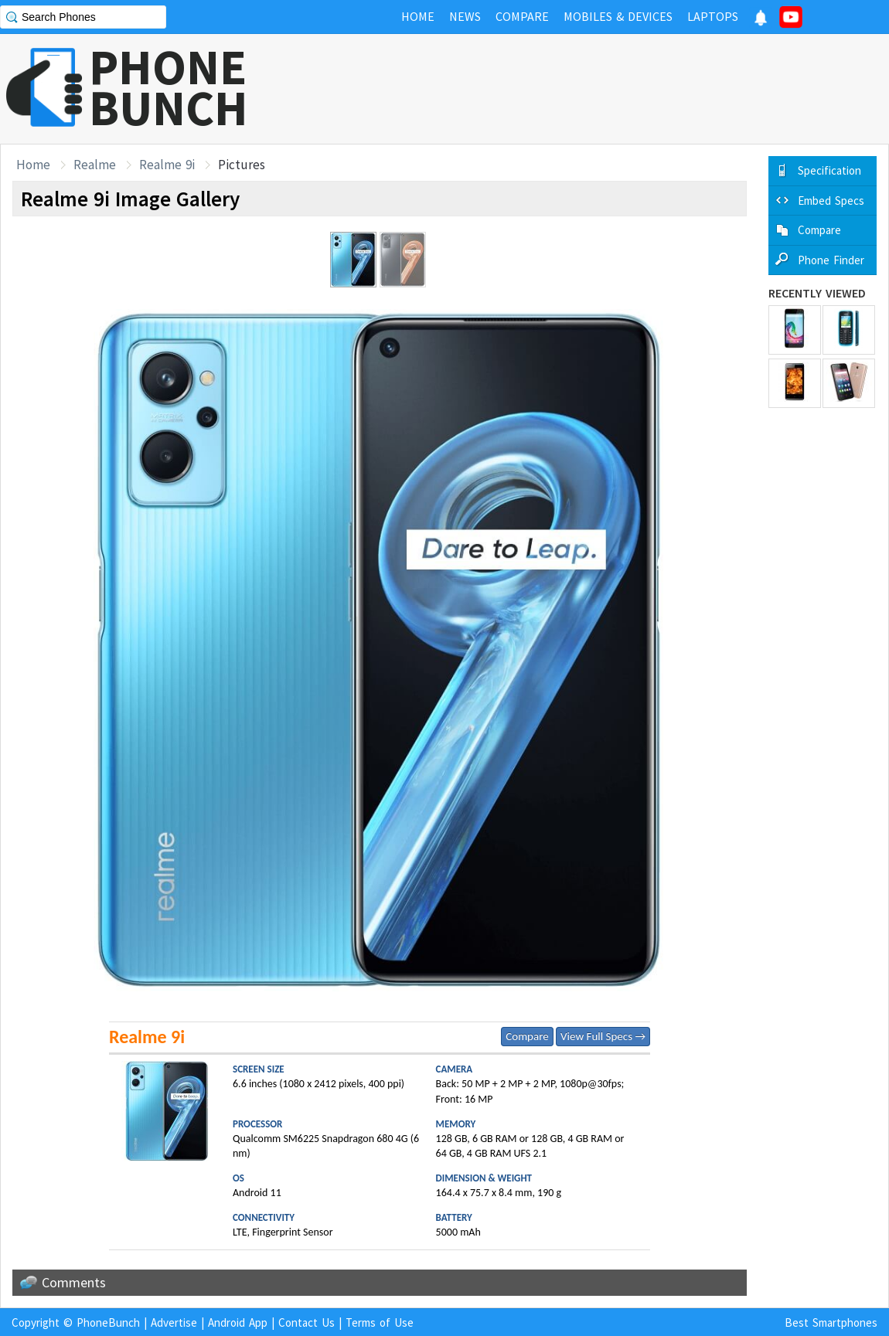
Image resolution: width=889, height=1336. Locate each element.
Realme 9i (167, 164)
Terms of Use (380, 1322)
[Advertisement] (607, 89)
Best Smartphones (831, 1322)
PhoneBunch (108, 1322)
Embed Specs (831, 200)
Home (33, 164)
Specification (829, 170)
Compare (527, 1036)
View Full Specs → (602, 1036)
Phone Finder (831, 260)
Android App (237, 1322)
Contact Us (306, 1322)
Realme (94, 164)
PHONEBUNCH (168, 87)
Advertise (174, 1322)
